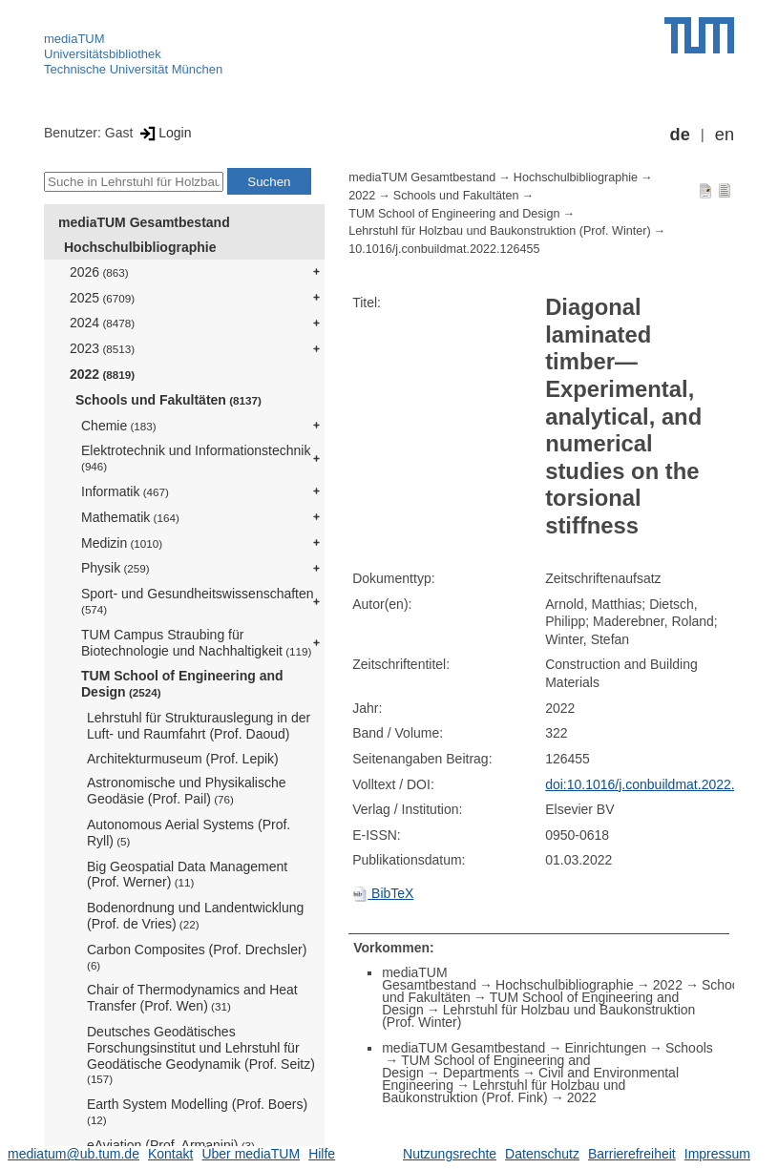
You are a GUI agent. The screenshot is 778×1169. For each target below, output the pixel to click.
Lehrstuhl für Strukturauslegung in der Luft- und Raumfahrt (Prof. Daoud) (198, 725)
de (680, 134)
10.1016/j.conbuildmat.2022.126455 (443, 249)
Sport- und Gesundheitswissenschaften (197, 601)
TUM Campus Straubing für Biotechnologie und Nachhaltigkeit (196, 642)
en (724, 134)
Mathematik (130, 517)
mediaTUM (74, 38)
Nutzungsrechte (449, 1153)
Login (164, 132)
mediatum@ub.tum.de (73, 1153)
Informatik (125, 491)
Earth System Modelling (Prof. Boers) (197, 1111)
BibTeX (382, 893)
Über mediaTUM (250, 1153)
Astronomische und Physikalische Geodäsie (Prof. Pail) (186, 790)
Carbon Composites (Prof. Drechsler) (196, 956)
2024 (102, 322)
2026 (99, 272)
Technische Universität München (133, 69)
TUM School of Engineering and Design (182, 683)
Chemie (119, 425)
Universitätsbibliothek (102, 54)
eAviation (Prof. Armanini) (171, 1145)
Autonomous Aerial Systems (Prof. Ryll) (188, 832)
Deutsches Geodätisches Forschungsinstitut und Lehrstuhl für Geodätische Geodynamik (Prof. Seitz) (201, 1054)
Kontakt (170, 1153)
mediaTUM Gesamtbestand (144, 222)
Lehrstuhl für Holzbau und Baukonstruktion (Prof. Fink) (503, 1091)
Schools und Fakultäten (168, 399)
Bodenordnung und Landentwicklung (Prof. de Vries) (195, 915)
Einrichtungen (605, 1047)
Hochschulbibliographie (140, 247)
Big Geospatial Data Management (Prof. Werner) (187, 874)
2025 (102, 297)
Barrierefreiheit (632, 1153)
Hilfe (321, 1153)
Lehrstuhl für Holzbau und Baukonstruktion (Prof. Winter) (499, 231)
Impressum (717, 1153)
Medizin (121, 543)
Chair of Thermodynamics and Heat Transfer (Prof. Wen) (192, 997)
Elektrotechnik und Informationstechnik (195, 457)
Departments (481, 1072)
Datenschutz (542, 1153)
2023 (102, 348)
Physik (115, 567)
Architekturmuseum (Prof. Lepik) (183, 758)
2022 (102, 374)
